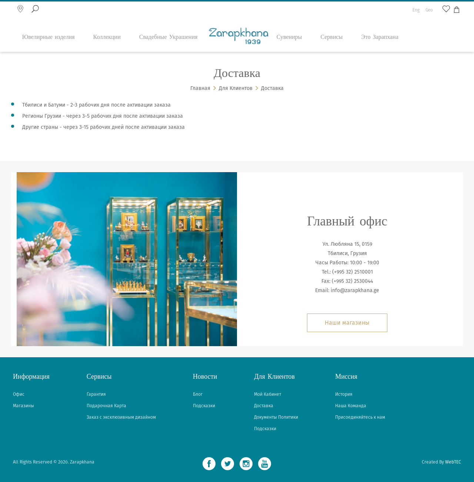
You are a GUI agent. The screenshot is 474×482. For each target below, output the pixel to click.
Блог (198, 394)
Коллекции (107, 23)
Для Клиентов (236, 88)
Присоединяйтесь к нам (360, 417)
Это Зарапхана (379, 23)
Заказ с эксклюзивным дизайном (121, 417)
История (344, 394)
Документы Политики (276, 417)
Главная (200, 88)
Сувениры (289, 23)
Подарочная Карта (106, 405)
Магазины (23, 405)
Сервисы (331, 23)
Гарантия (96, 394)
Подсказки (204, 405)
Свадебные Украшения (168, 23)
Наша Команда (350, 405)
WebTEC (453, 462)
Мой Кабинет (267, 394)
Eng (416, 6)
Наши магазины (347, 322)
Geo (429, 6)
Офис (18, 394)
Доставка (272, 88)
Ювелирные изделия (48, 23)
